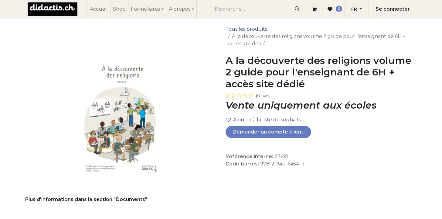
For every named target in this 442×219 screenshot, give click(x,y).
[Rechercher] (297, 9)
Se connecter (393, 9)
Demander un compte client (268, 132)
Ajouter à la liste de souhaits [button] (263, 120)
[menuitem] (98, 9)
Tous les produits (246, 29)
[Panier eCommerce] (314, 9)
